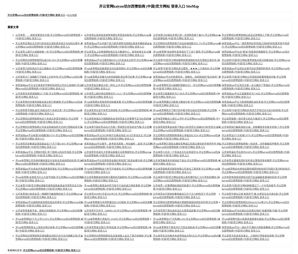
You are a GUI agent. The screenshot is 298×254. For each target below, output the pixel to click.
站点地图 (72, 15)
